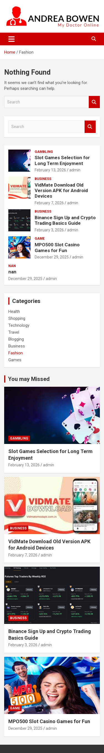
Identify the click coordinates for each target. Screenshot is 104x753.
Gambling (44, 152)
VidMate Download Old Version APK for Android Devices (61, 190)
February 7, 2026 (49, 203)
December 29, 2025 (52, 257)
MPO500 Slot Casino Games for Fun (57, 247)
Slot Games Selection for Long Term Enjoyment (62, 160)
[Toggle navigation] (11, 39)
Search (94, 102)
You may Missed (29, 379)
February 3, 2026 (49, 230)
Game (40, 238)
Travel (13, 332)
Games (14, 359)
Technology (18, 325)
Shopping (16, 318)
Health (14, 311)
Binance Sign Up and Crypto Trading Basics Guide (65, 220)
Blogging (16, 339)
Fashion (15, 353)
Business (43, 179)
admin (74, 170)
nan (12, 266)
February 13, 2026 (50, 170)
